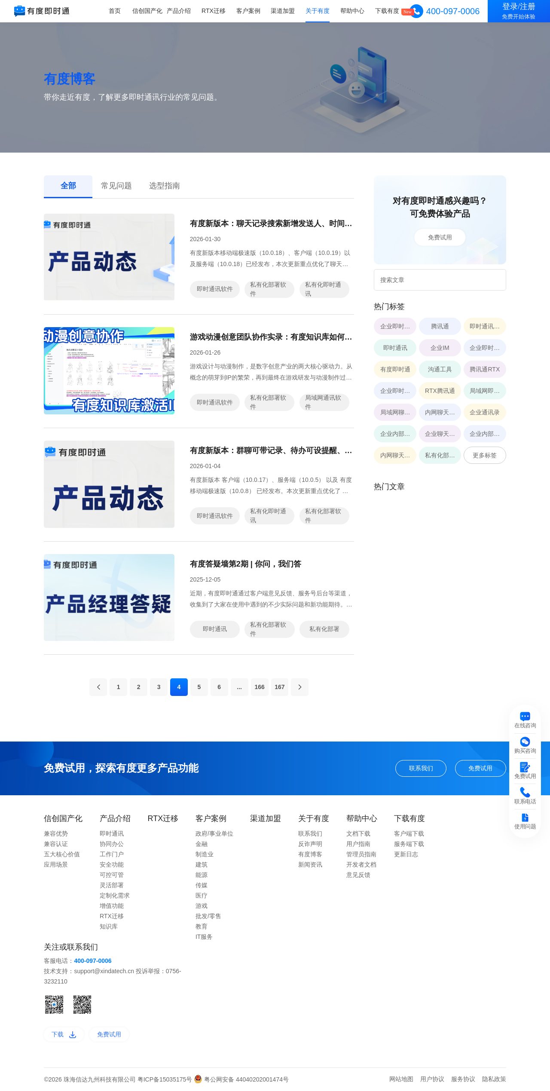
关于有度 (318, 10)
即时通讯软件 (215, 288)
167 (279, 686)
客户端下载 (409, 833)
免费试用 (440, 237)
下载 (64, 1034)
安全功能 (112, 864)
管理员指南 (361, 854)
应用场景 (56, 864)
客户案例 (248, 10)
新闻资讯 (310, 864)
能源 (202, 874)
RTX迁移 (214, 10)
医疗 (202, 895)
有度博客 (310, 854)
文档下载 (358, 833)
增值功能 (112, 905)
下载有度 (387, 10)
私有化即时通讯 (323, 289)
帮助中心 (352, 10)
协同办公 (112, 843)
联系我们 (421, 768)
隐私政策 (494, 1079)
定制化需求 (115, 895)
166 (259, 686)
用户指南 (358, 843)
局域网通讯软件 (323, 402)
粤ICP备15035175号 (166, 1079)
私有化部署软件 (268, 289)
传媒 (202, 885)
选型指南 (164, 185)
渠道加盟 (283, 10)
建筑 (202, 864)
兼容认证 (56, 843)
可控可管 (112, 874)
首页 (115, 10)
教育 (202, 926)
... (239, 686)
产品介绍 (179, 10)
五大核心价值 (62, 854)
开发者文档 (361, 864)
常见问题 (116, 185)
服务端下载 (409, 843)
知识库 (109, 926)
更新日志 (406, 854)
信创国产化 (147, 10)
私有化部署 (324, 628)
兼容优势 (56, 833)
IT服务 (204, 936)
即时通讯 (215, 628)
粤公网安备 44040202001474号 (241, 1079)
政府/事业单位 (214, 833)
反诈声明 (310, 843)
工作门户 (112, 854)
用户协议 (432, 1079)
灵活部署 (112, 885)
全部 (68, 185)
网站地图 (401, 1079)
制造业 (205, 854)
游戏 (202, 905)
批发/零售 (208, 916)
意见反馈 (358, 874)
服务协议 (463, 1079)
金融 (202, 843)
